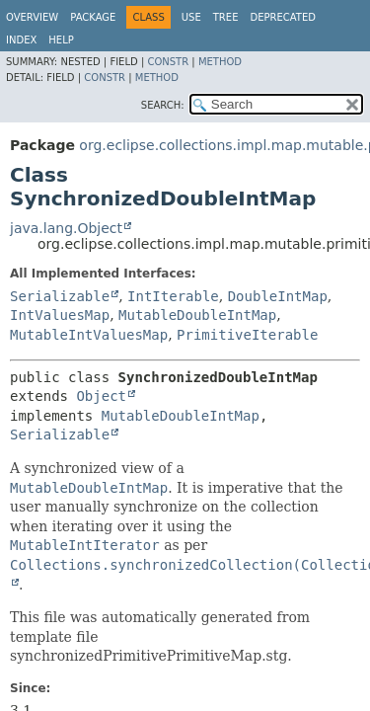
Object (101, 396)
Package (92, 17)
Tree (226, 17)
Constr (167, 61)
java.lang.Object (66, 228)
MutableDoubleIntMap (197, 315)
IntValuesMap (60, 315)
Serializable (60, 296)
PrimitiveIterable (247, 335)
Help (60, 40)
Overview (32, 17)
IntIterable (173, 296)
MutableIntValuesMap (89, 335)
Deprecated (283, 17)
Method (220, 61)
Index (21, 40)
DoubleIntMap (278, 296)
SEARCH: (163, 105)
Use (191, 17)
